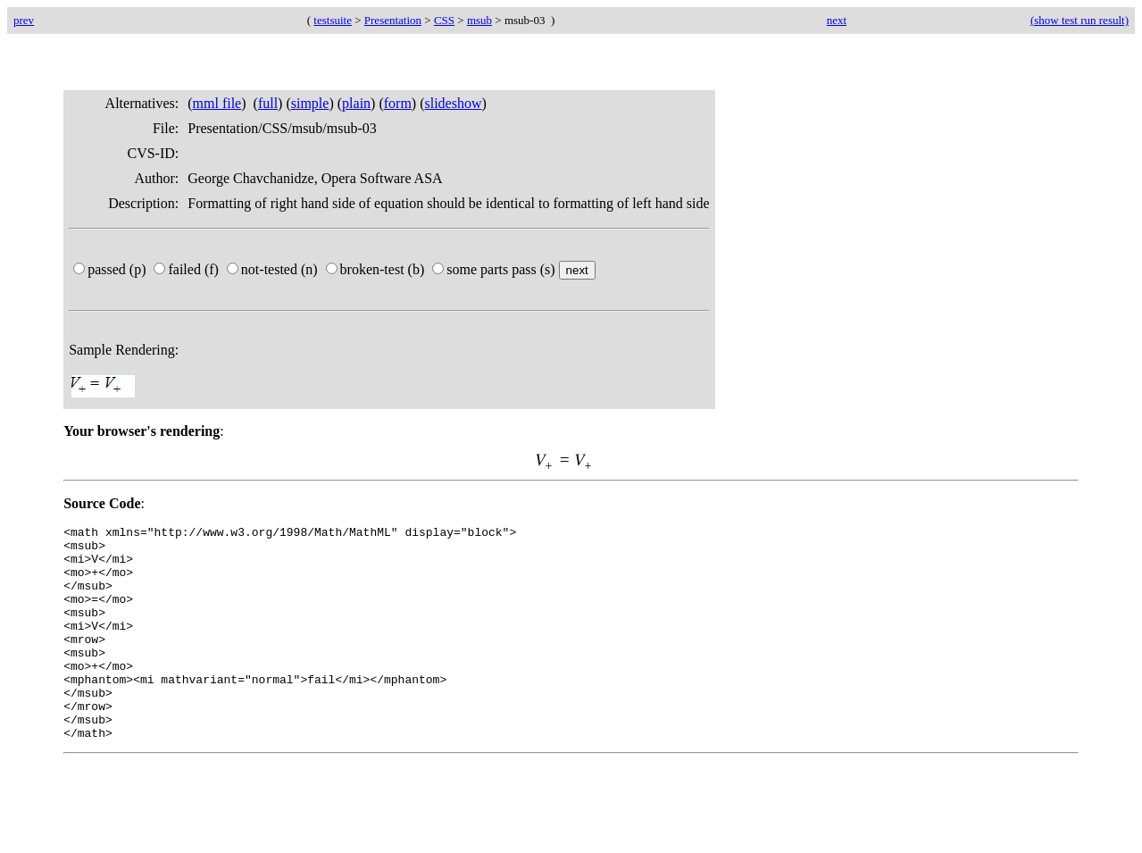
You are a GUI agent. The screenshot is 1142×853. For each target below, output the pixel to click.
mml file (217, 103)
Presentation (392, 20)
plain (356, 103)
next (836, 20)
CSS (444, 20)
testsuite (332, 20)
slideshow (453, 103)
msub (479, 20)
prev (23, 20)
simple (310, 103)
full (268, 103)
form (398, 103)
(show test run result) (1079, 20)
